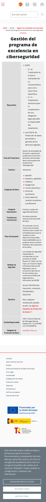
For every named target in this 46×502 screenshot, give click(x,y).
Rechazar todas (22, 489)
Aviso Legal (9, 372)
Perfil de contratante (13, 392)
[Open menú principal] (2, 4)
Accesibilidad (10, 375)
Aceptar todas (22, 496)
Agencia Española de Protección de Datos (32, 309)
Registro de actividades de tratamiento (30, 28)
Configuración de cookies (14, 379)
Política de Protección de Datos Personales (20, 369)
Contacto (9, 358)
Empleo (8, 365)
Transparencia (10, 389)
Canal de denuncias (12, 396)
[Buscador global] (24, 15)
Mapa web (9, 386)
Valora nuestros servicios (14, 362)
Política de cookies (12, 382)
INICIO (5, 28)
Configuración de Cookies (22, 482)
